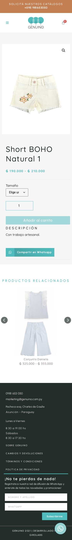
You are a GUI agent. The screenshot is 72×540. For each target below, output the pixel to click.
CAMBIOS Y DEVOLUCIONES (24, 453)
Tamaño (12, 185)
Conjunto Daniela (36, 359)
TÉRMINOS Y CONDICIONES (24, 461)
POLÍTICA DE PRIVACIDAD (23, 469)
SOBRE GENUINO (16, 445)
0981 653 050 (14, 393)
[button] (7, 22)
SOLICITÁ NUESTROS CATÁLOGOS (36, 4)
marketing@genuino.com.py (24, 399)
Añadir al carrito (38, 220)
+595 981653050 (36, 7)
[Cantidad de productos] (19, 205)
